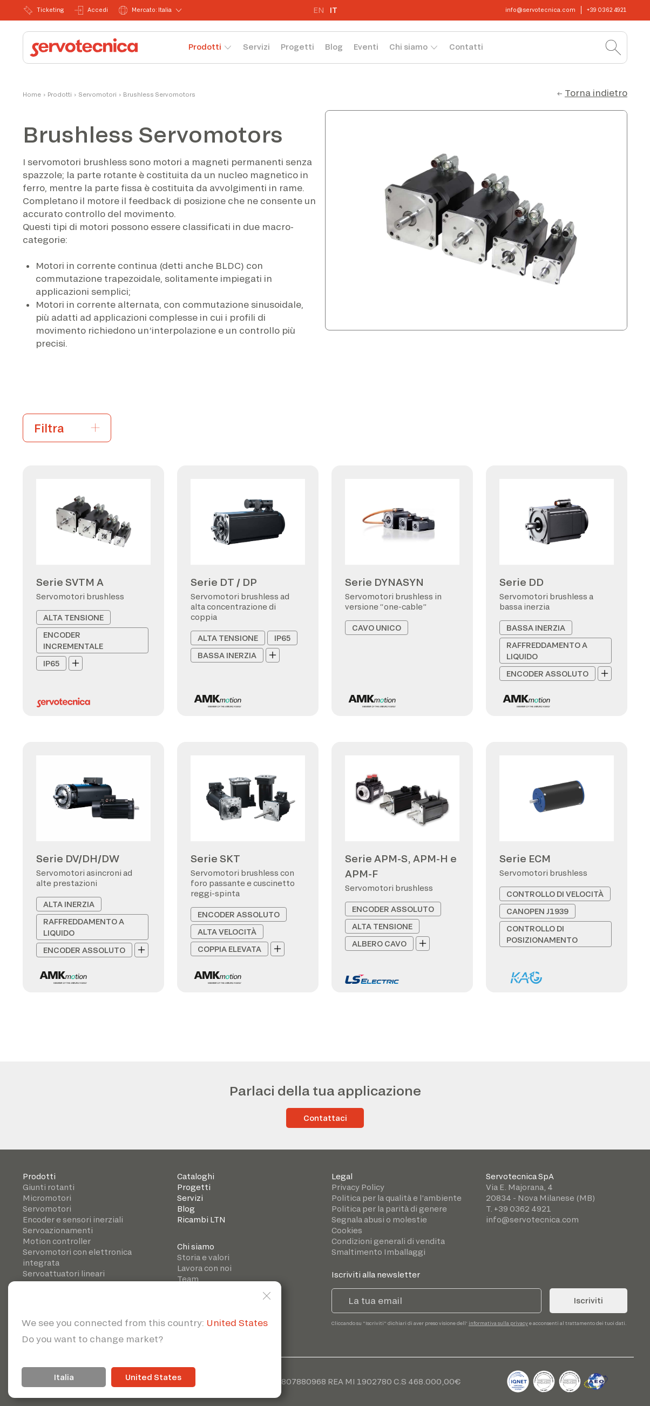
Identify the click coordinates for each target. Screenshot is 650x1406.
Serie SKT (215, 858)
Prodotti (204, 46)
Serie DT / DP (224, 582)
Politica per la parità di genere (389, 1208)
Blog (334, 46)
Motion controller (57, 1241)
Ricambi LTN (201, 1219)
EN (318, 10)
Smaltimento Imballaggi (378, 1251)
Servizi (256, 46)
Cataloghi (195, 1176)
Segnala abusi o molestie (379, 1219)
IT (333, 10)
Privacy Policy (357, 1187)
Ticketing (44, 10)
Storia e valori (203, 1257)
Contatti (466, 46)
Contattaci (325, 1118)
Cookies (346, 1230)
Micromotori (47, 1197)
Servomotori (97, 94)
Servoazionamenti (58, 1230)
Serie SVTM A (70, 582)
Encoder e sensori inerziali (73, 1219)
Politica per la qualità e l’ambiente (396, 1197)
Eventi (366, 46)
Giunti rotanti (49, 1187)
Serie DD (521, 582)
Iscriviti (588, 1300)
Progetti (297, 46)
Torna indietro (596, 92)
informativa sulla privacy (498, 1323)
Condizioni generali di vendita (388, 1241)
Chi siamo (408, 46)
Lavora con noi (204, 1268)
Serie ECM (525, 858)
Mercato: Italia (145, 10)
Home (32, 94)
